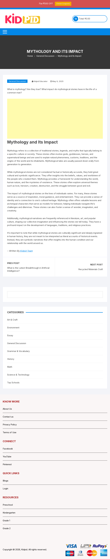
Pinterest (7, 464)
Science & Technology (18, 374)
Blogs (5, 480)
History (10, 359)
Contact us (8, 416)
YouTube (7, 456)
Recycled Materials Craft (90, 269)
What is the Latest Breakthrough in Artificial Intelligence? (28, 269)
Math (9, 366)
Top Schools (13, 382)
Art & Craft (12, 319)
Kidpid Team (26, 251)
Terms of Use (9, 432)
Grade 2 (6, 528)
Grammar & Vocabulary (18, 351)
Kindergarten (9, 512)
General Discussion (17, 81)
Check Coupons (63, 4)
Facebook (8, 448)
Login (5, 488)
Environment (13, 327)
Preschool (8, 504)
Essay (10, 335)
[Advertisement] (55, 119)
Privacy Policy (10, 424)
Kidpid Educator (41, 81)
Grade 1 (6, 520)
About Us (7, 408)
